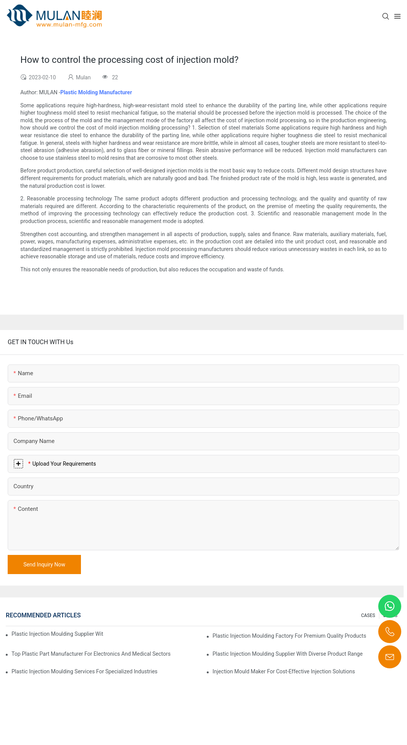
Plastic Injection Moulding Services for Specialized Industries (85, 671)
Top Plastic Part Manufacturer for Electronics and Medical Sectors (91, 654)
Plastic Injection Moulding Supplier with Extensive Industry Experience (57, 634)
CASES (368, 615)
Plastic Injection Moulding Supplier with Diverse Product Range (288, 654)
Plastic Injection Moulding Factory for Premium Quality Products (289, 636)
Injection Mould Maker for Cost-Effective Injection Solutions (284, 671)
